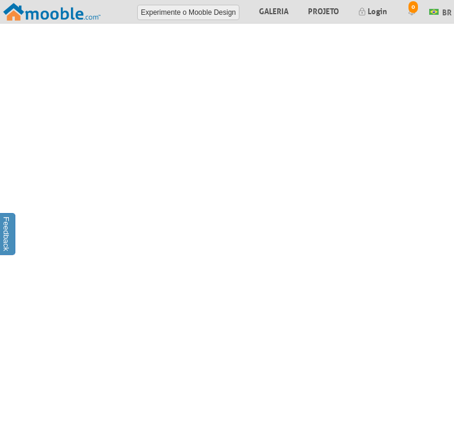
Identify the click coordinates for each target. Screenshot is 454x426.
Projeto (323, 10)
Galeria (273, 10)
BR (440, 11)
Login (372, 10)
